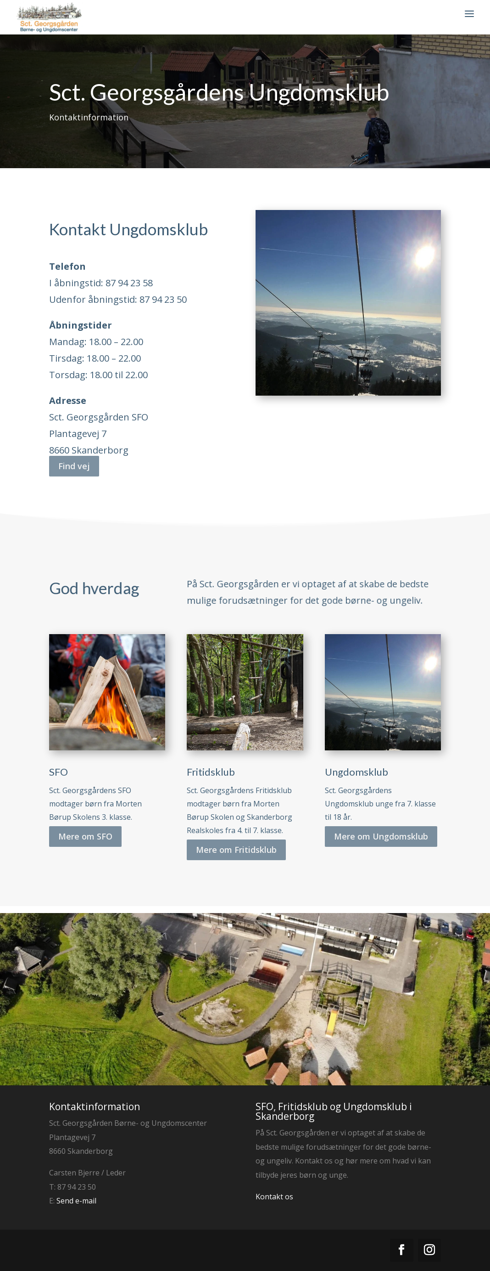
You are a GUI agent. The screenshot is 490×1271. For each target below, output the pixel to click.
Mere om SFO (85, 823)
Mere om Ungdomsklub (381, 823)
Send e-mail (76, 1201)
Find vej (74, 453)
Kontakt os (274, 1197)
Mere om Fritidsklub (236, 837)
